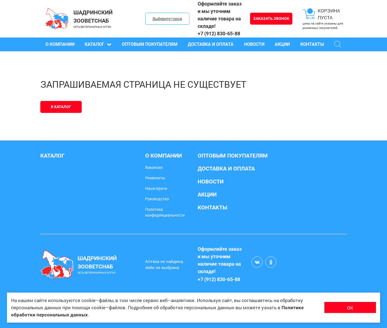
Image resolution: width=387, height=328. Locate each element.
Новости (254, 44)
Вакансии (154, 167)
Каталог (98, 44)
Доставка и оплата (211, 44)
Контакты (312, 44)
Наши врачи (156, 188)
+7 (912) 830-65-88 (219, 33)
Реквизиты (155, 177)
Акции (282, 44)
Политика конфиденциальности (165, 212)
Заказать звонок (271, 18)
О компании (60, 44)
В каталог (61, 107)
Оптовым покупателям (149, 44)
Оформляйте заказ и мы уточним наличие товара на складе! (220, 15)
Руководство (157, 198)
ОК (350, 307)
